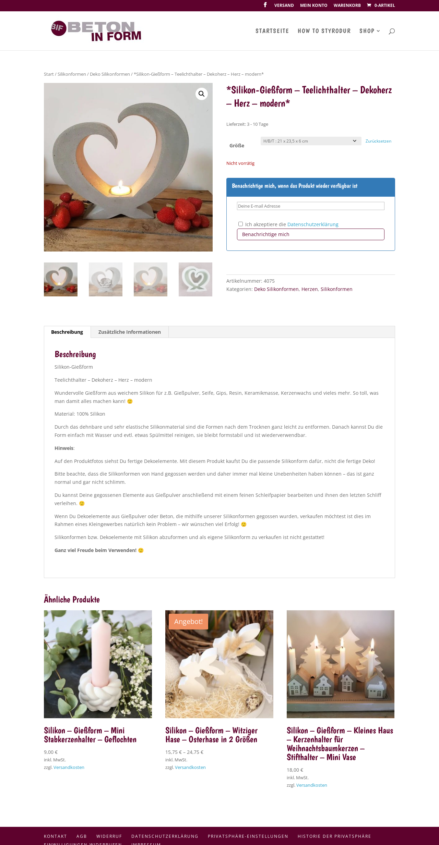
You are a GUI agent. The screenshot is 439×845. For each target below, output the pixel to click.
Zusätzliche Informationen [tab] (129, 332)
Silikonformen (72, 74)
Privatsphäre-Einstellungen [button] (248, 836)
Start (49, 74)
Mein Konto (314, 5)
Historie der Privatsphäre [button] (334, 836)
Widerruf (109, 836)
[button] (201, 94)
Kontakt (55, 836)
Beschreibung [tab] (67, 332)
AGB (81, 836)
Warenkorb (347, 5)
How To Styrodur (324, 31)
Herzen (309, 289)
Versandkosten (69, 767)
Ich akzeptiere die (288, 224)
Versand (284, 5)
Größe (236, 145)
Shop (367, 31)
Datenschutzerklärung (313, 224)
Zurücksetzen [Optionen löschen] (378, 141)
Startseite (272, 31)
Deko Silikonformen (110, 74)
